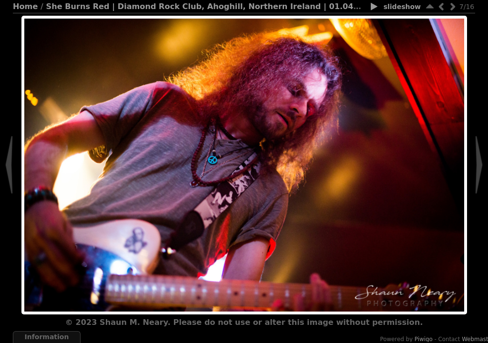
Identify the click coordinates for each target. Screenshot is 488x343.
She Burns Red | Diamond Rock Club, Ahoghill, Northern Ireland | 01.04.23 (206, 6)
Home (25, 6)
